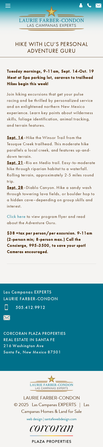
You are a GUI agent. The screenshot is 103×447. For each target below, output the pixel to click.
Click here (17, 216)
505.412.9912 (30, 307)
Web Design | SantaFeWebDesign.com (52, 419)
